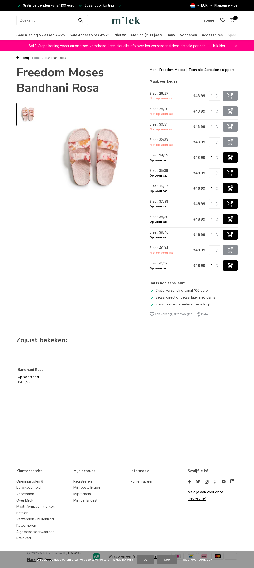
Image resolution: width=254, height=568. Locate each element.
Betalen (22, 513)
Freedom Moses (172, 70)
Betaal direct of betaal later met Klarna (182, 297)
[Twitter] (198, 481)
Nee (167, 559)
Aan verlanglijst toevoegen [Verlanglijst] (171, 314)
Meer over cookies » (198, 559)
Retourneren (26, 525)
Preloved (23, 538)
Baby (171, 35)
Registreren (82, 481)
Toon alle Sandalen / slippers (211, 70)
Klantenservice (226, 5)
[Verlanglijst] (222, 20)
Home (38, 58)
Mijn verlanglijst (85, 500)
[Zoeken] (52, 20)
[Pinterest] (215, 481)
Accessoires (212, 35)
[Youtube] (224, 481)
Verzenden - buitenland (35, 519)
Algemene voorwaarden (35, 532)
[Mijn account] (209, 20)
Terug (23, 58)
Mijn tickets (82, 494)
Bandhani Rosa (31, 369)
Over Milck (24, 500)
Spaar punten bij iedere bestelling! (180, 304)
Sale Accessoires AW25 (90, 35)
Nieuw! (120, 35)
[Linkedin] (232, 481)
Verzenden (25, 494)
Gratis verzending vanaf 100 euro (179, 290)
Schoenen (188, 35)
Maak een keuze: (164, 81)
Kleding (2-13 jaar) (146, 35)
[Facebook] (189, 481)
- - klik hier (216, 46)
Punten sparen (142, 481)
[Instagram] (207, 481)
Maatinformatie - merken (35, 506)
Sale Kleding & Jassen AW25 (40, 35)
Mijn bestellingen (86, 487)
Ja (145, 559)
